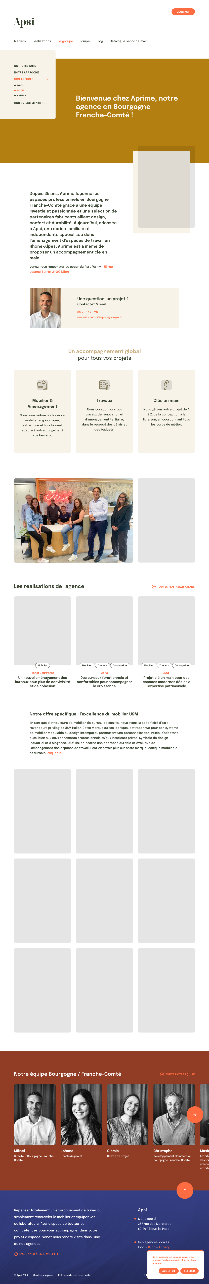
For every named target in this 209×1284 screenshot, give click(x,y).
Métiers (20, 41)
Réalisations (41, 41)
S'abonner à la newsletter (39, 1254)
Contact (183, 12)
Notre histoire (25, 66)
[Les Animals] (24, 23)
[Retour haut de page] (185, 1190)
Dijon (20, 91)
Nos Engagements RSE (30, 103)
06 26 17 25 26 (87, 312)
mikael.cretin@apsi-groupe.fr (99, 317)
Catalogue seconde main (129, 41)
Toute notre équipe (180, 1074)
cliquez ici (54, 753)
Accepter (168, 1271)
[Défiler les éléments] (195, 1114)
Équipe (85, 41)
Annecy (21, 96)
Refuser (189, 1271)
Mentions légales (43, 1275)
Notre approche (26, 72)
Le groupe (65, 41)
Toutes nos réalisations (176, 586)
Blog (100, 41)
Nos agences (31, 79)
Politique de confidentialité (74, 1275)
